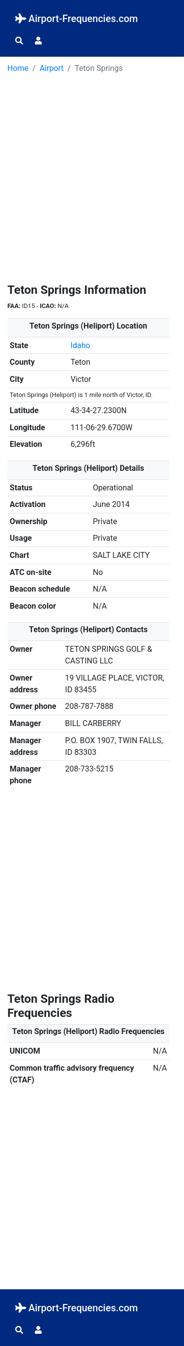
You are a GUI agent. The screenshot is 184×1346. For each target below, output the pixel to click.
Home (17, 68)
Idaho (80, 345)
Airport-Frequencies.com (76, 18)
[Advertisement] (92, 181)
